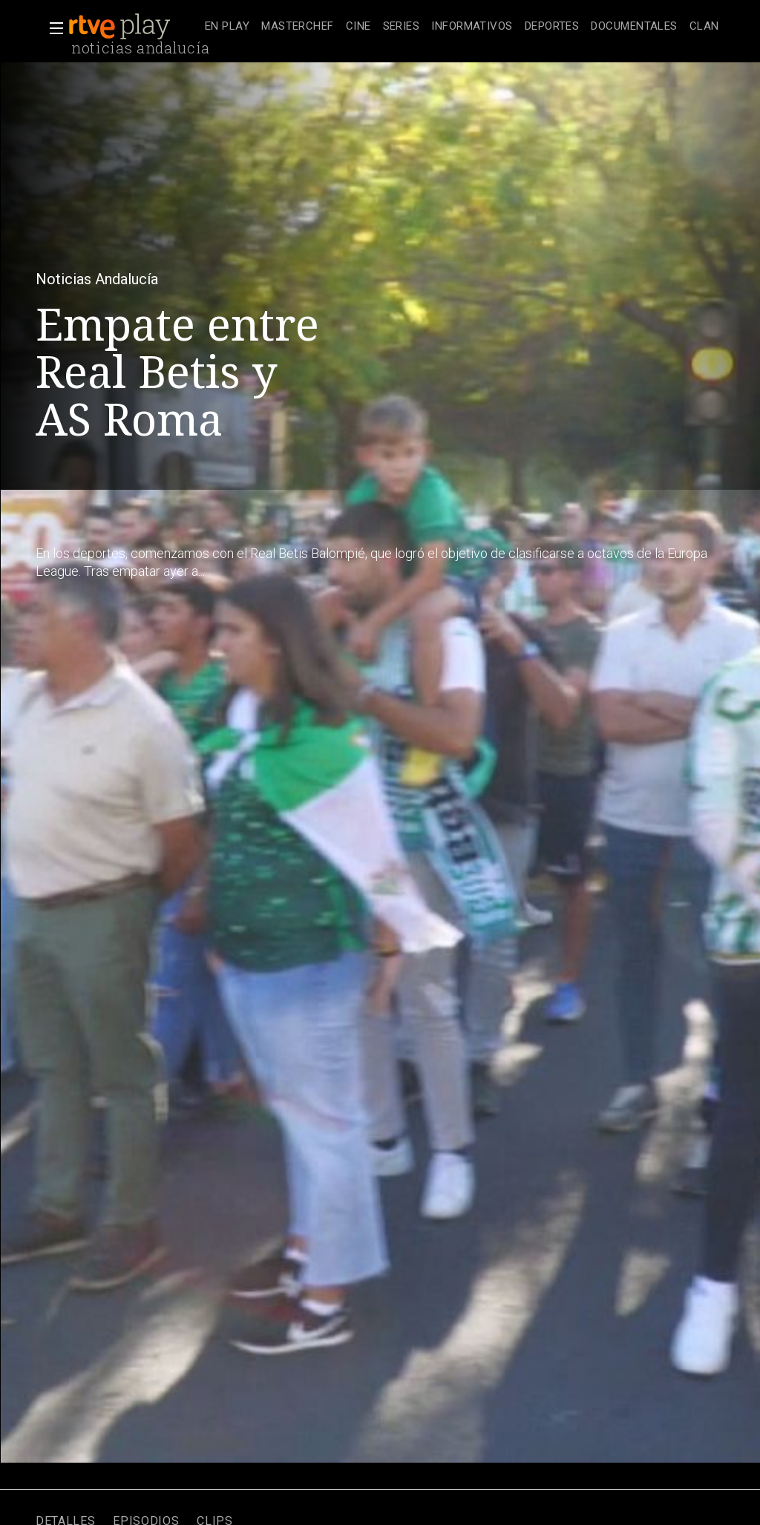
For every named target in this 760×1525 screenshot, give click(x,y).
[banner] (133, 27)
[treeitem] (227, 27)
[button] (52, 28)
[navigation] (462, 27)
